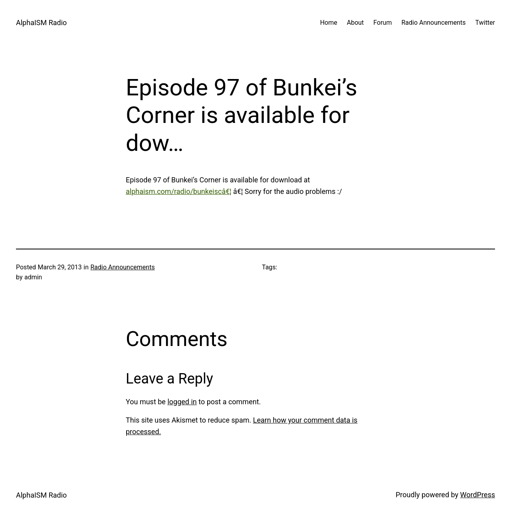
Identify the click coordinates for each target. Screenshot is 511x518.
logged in (181, 401)
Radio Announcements (122, 267)
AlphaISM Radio (41, 22)
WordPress (477, 494)
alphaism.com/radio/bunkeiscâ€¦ (179, 191)
